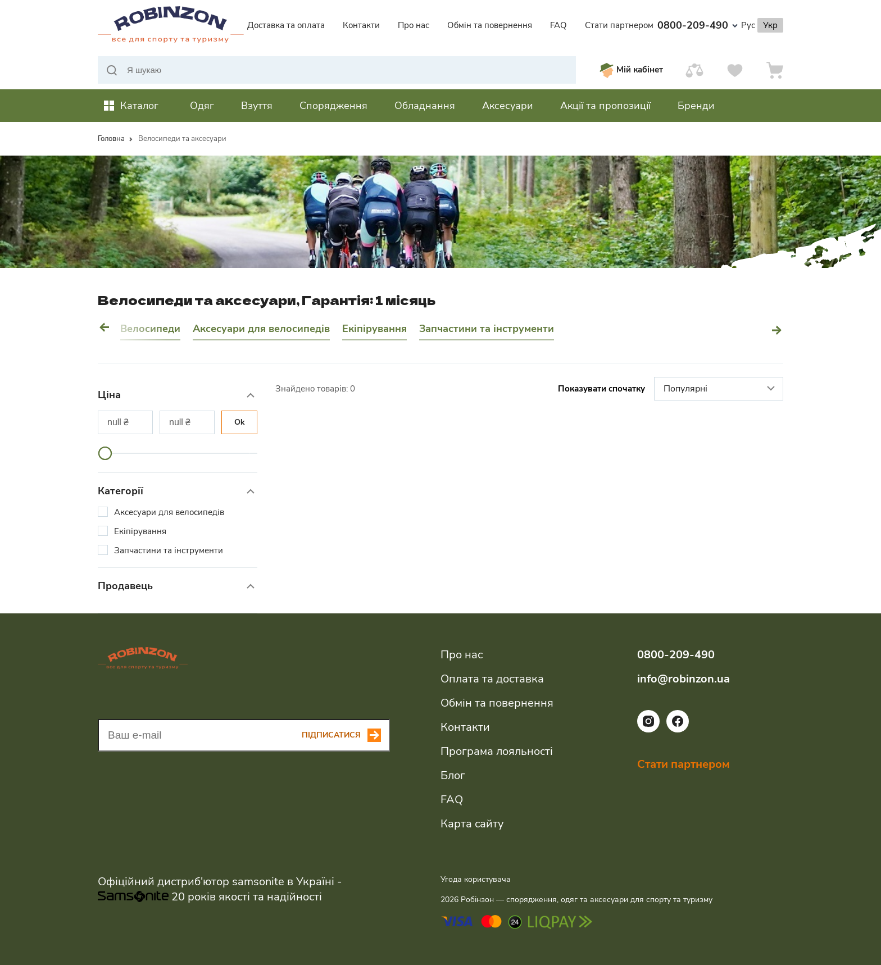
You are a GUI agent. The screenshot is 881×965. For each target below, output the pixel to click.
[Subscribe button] (346, 735)
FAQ (558, 25)
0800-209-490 (697, 25)
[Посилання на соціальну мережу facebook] (677, 729)
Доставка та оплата (286, 25)
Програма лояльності (496, 751)
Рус (748, 25)
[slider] (105, 453)
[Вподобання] (735, 70)
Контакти (361, 25)
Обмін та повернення (489, 25)
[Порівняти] (694, 70)
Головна (111, 139)
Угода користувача (475, 879)
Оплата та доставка (492, 678)
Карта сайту (471, 823)
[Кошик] (774, 70)
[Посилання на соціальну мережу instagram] (648, 729)
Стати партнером (619, 25)
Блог (452, 775)
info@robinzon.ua (683, 678)
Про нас (413, 25)
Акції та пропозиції (605, 105)
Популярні (721, 389)
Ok (239, 422)
